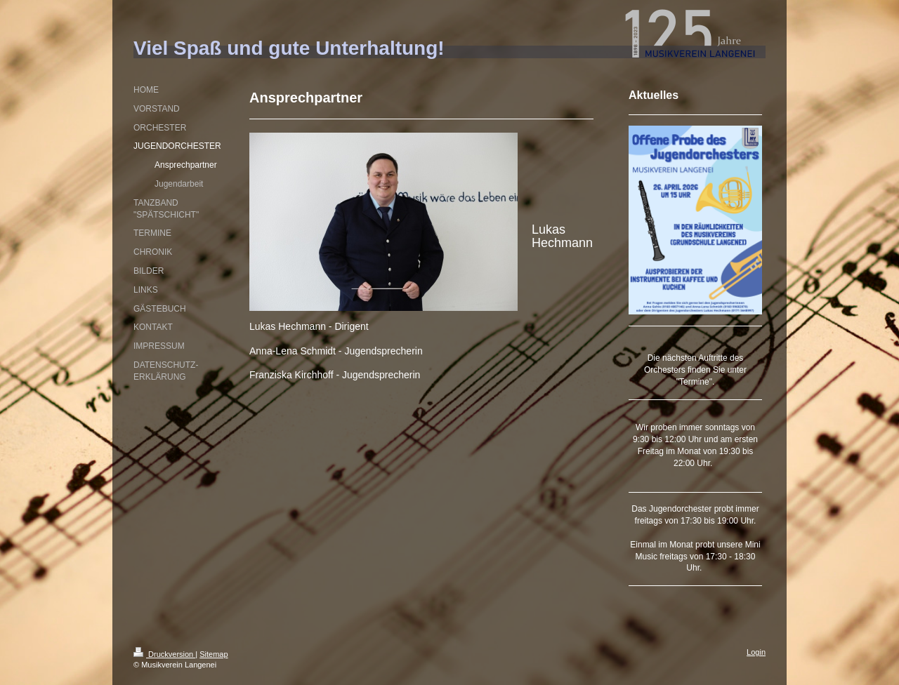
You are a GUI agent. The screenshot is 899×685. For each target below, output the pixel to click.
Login (756, 652)
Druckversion (164, 654)
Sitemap (213, 654)
